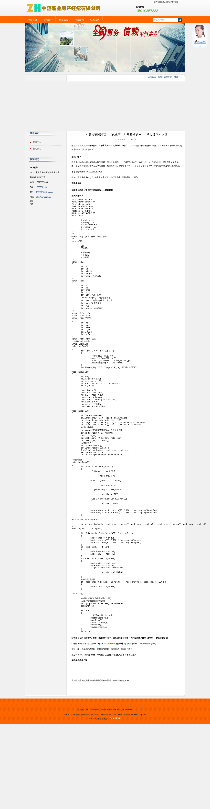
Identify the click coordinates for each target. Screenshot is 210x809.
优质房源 (63, 19)
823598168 (42, 187)
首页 (160, 77)
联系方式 (94, 19)
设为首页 (157, 2)
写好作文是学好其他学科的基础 (85, 765)
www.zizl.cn (98, 794)
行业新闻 (79, 19)
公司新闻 (37, 149)
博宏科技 (98, 804)
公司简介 (48, 19)
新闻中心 (178, 77)
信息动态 (168, 77)
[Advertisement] (105, 106)
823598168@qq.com (45, 192)
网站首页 (32, 19)
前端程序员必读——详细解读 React (114, 765)
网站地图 (174, 2)
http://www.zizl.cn (43, 197)
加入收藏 (166, 2)
